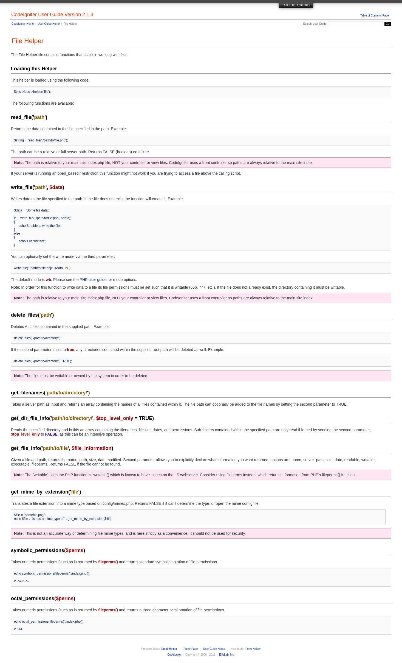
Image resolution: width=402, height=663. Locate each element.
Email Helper (169, 648)
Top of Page (190, 648)
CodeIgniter (174, 654)
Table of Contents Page (374, 15)
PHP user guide (93, 279)
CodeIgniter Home (23, 23)
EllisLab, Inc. (227, 654)
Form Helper (253, 648)
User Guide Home (49, 23)
